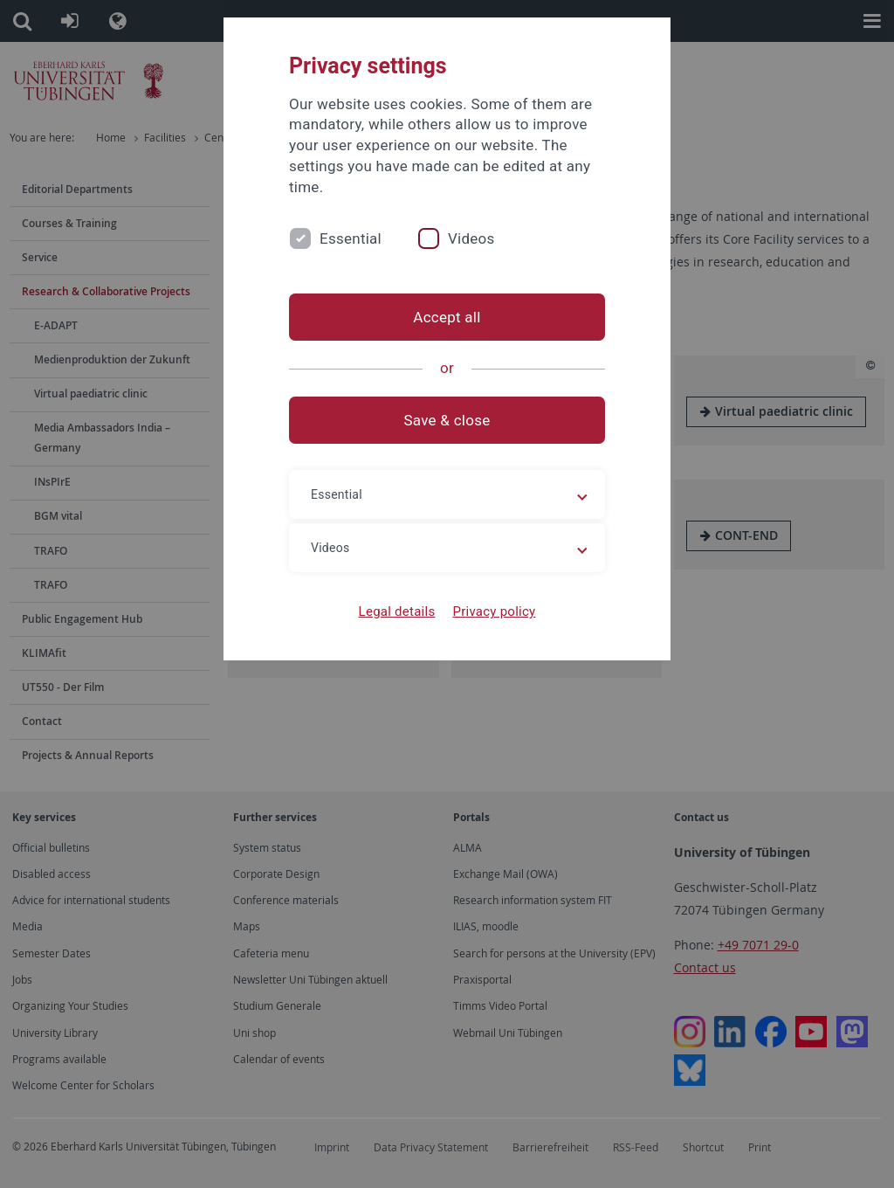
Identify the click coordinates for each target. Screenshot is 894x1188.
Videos (471, 238)
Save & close (447, 420)
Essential (351, 238)
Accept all (446, 317)
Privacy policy (493, 611)
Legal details (397, 611)
